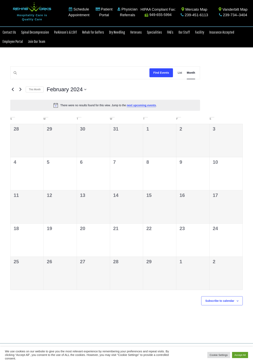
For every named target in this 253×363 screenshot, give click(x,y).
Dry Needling (117, 32)
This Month (35, 89)
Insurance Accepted (221, 32)
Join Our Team (36, 41)
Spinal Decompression (35, 32)
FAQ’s (170, 32)
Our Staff (184, 32)
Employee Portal (13, 41)
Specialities (154, 32)
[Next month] (20, 89)
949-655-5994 (158, 15)
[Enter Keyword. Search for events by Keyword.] (79, 73)
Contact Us (9, 32)
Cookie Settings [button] (219, 355)
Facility (199, 32)
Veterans (136, 32)
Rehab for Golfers (93, 32)
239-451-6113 (194, 15)
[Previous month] (12, 89)
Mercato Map (194, 9)
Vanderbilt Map (233, 9)
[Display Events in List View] (180, 73)
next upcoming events (141, 105)
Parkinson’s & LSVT (65, 32)
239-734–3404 (233, 15)
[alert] (105, 105)
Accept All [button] (240, 355)
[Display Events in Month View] (191, 73)
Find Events (161, 72)
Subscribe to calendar (219, 300)
